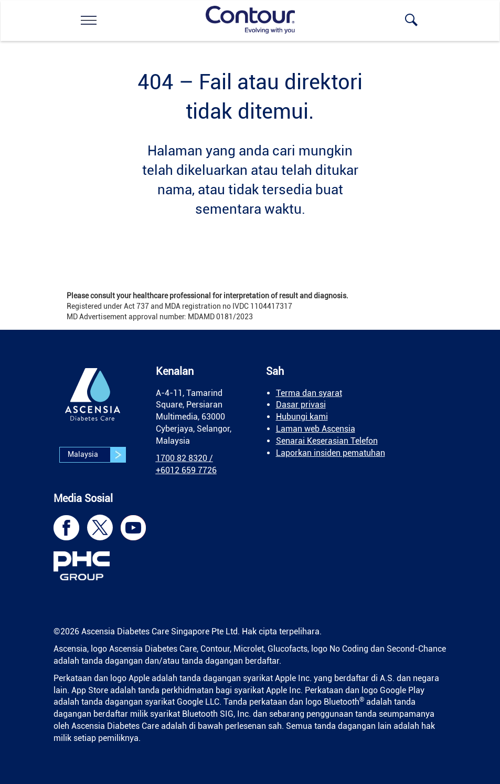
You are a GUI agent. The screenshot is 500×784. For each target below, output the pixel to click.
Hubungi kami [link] (302, 417)
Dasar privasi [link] (301, 405)
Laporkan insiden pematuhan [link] (330, 453)
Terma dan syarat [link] (309, 393)
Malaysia (96, 454)
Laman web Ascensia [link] (315, 429)
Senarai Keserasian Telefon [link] (327, 441)
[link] (88, 20)
